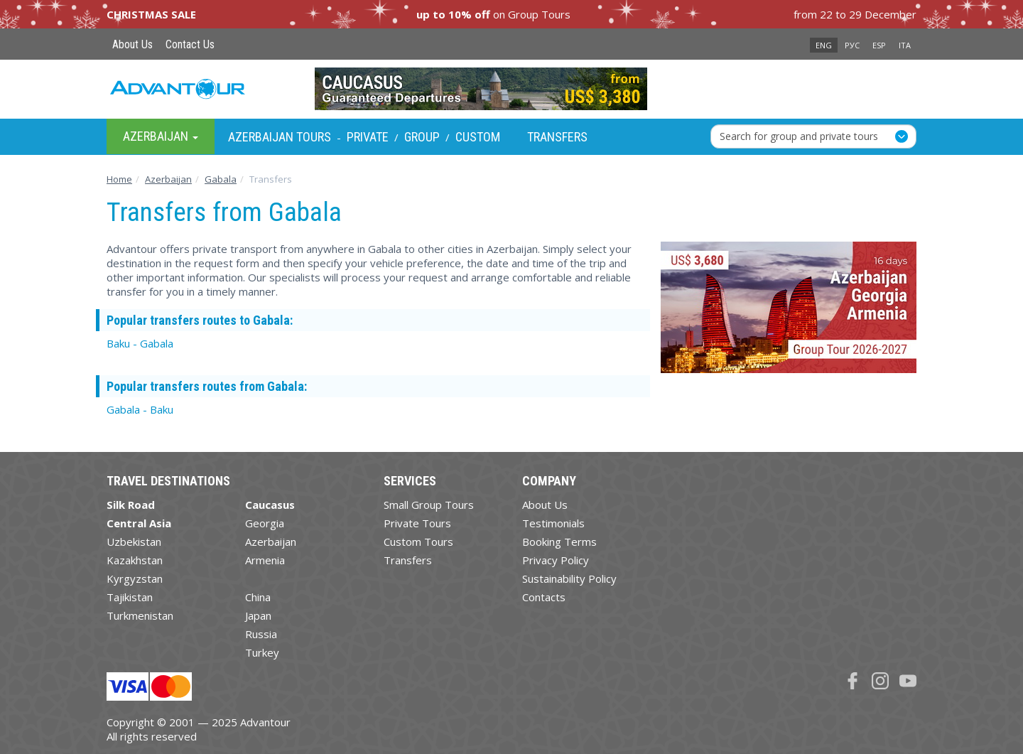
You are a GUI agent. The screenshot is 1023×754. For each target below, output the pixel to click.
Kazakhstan (135, 560)
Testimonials (553, 523)
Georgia (264, 523)
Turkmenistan (140, 615)
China (258, 597)
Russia (261, 634)
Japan (258, 615)
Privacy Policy (555, 560)
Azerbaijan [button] (160, 136)
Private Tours (417, 523)
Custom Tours (418, 541)
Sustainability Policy (569, 578)
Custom (477, 136)
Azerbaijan (270, 541)
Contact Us (190, 44)
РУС (852, 45)
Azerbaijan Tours (279, 136)
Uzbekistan (134, 541)
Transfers (557, 136)
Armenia (265, 560)
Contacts (543, 597)
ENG (824, 45)
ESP (879, 45)
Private (368, 136)
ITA (905, 45)
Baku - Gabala (140, 343)
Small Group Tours (429, 504)
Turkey (262, 652)
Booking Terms (559, 541)
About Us (132, 44)
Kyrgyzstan (135, 578)
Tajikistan (130, 597)
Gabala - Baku (140, 409)
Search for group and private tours (799, 136)
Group (422, 136)
